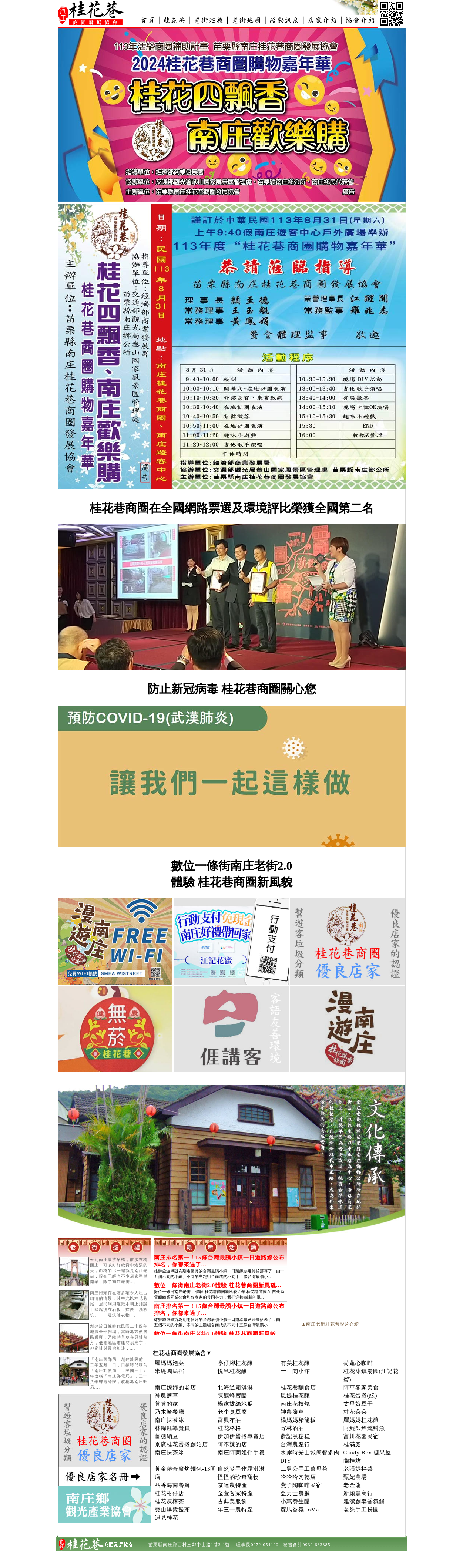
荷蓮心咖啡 (358, 1363)
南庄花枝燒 (295, 1404)
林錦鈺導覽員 (172, 1428)
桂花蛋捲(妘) (360, 1396)
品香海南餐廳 (172, 1485)
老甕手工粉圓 (361, 1510)
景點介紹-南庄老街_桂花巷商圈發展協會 (208, 20)
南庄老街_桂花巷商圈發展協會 (147, 20)
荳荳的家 (166, 1404)
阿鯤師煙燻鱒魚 (364, 1428)
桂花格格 (229, 1428)
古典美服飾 (232, 1501)
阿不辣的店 (232, 1444)
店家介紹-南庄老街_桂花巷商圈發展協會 (321, 20)
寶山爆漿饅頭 (172, 1510)
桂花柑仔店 (169, 1493)
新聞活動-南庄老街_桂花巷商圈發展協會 (284, 20)
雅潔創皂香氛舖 (364, 1501)
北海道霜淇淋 (235, 1387)
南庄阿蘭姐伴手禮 (241, 1453)
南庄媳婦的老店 (175, 1387)
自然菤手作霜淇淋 (241, 1469)
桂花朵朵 (355, 1412)
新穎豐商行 (358, 1493)
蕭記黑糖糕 (295, 1436)
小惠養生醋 (295, 1501)
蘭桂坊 (352, 1461)
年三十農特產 (235, 1510)
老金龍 (352, 1485)
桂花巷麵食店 (298, 1387)
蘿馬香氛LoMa (300, 1510)
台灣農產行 (295, 1444)
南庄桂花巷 (174, 20)
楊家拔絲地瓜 (235, 1404)
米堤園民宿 (169, 1371)
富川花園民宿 (361, 1436)
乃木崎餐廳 (169, 1412)
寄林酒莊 (292, 1428)
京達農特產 (232, 1485)
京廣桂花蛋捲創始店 (181, 1444)
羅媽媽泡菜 (169, 1363)
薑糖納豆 (166, 1436)
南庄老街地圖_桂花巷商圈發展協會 (246, 20)
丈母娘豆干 (358, 1404)
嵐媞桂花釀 (295, 1396)
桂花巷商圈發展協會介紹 (359, 20)
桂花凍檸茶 (169, 1501)
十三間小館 (295, 1371)
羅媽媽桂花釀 (361, 1420)
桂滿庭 (352, 1444)
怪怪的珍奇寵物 (238, 1477)
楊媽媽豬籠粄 (298, 1420)
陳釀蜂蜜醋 (232, 1396)
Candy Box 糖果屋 (367, 1453)
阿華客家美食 (361, 1387)
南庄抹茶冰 (169, 1420)
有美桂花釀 (295, 1363)
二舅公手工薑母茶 (304, 1469)
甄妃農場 (355, 1477)
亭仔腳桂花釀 (235, 1363)
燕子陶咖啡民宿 (301, 1485)
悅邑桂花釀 (232, 1371)
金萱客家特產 (235, 1493)
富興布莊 (229, 1420)
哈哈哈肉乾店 (298, 1477)
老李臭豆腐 (232, 1412)
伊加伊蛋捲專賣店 (241, 1436)
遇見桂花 (166, 1518)
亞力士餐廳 (295, 1493)
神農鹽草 (166, 1396)
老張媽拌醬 (358, 1469)
